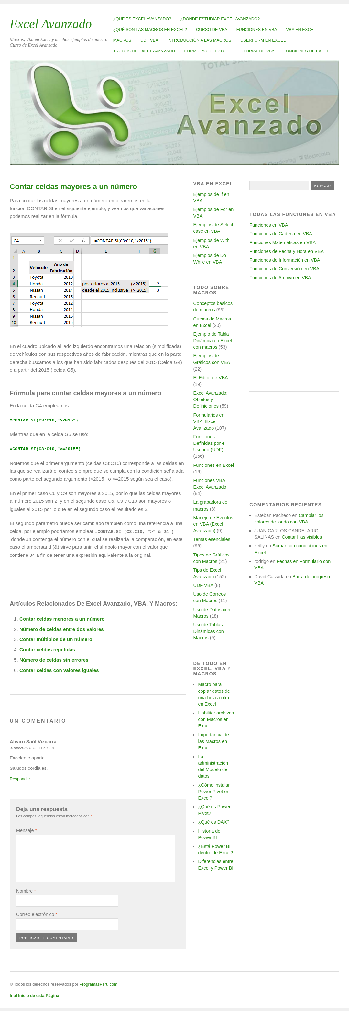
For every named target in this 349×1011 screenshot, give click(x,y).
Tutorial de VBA (256, 51)
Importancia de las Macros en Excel (213, 741)
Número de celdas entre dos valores (61, 628)
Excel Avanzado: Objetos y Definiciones (210, 399)
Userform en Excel (263, 40)
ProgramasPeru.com (98, 983)
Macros (122, 40)
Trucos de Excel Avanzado (144, 51)
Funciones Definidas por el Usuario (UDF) (209, 443)
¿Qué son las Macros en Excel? (150, 29)
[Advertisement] (294, 341)
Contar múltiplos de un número (55, 639)
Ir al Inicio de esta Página (34, 995)
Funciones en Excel (213, 465)
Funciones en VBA (256, 29)
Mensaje (26, 829)
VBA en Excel (301, 29)
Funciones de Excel (307, 51)
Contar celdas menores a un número (61, 618)
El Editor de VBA (210, 377)
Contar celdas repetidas (47, 649)
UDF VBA (149, 40)
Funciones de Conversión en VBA (284, 268)
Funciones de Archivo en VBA (280, 277)
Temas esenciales (211, 539)
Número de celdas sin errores (54, 659)
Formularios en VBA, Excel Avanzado (208, 421)
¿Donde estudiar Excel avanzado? (220, 19)
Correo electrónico (36, 913)
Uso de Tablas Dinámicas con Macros (208, 631)
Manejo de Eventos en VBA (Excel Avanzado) (213, 524)
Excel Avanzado (51, 24)
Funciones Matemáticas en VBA (282, 242)
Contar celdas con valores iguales (59, 669)
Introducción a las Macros (199, 40)
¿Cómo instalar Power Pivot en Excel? (214, 791)
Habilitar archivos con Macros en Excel (216, 719)
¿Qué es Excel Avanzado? (142, 19)
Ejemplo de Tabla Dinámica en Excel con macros (212, 340)
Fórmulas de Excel (206, 51)
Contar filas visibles (302, 537)
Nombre (26, 890)
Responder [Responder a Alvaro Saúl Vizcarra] (20, 778)
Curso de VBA (211, 29)
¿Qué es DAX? (213, 822)
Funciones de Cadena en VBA (280, 233)
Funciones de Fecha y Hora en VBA (286, 251)
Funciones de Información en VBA (284, 260)
